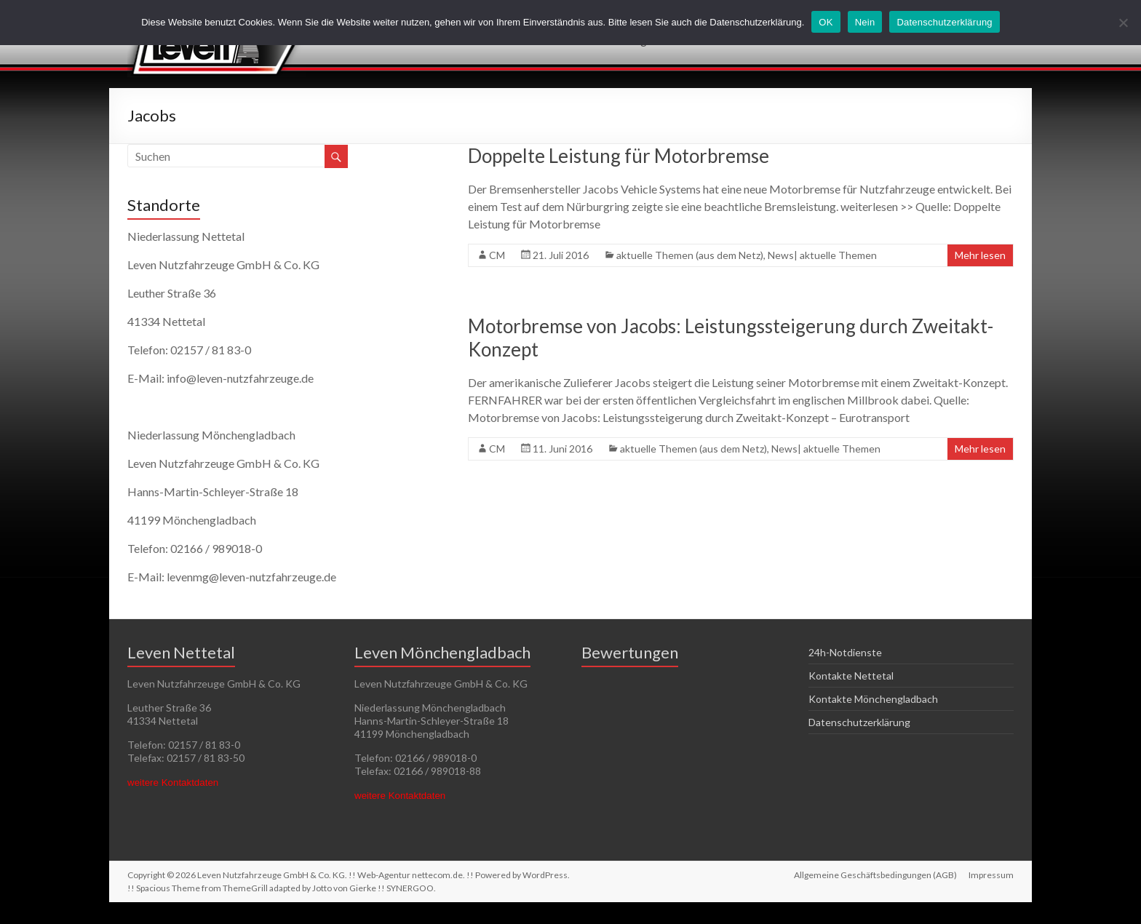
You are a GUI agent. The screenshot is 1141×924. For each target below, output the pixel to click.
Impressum (991, 874)
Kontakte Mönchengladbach (873, 699)
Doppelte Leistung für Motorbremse (618, 155)
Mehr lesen (980, 255)
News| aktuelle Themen (822, 255)
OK (825, 22)
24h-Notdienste (845, 652)
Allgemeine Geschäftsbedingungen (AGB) (875, 874)
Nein (865, 22)
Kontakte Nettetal (851, 675)
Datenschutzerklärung (859, 722)
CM (497, 255)
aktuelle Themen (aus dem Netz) (689, 255)
